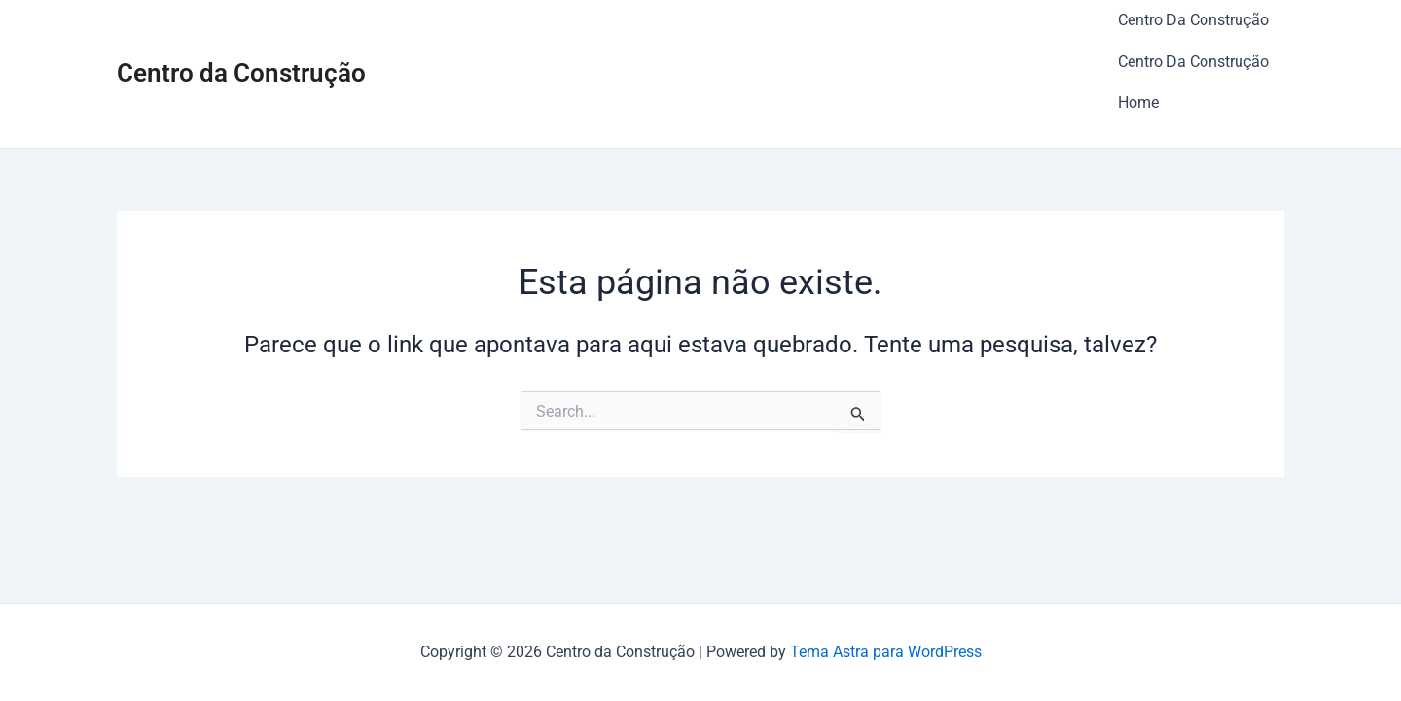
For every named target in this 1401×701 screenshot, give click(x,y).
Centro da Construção (241, 49)
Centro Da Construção (1193, 12)
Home (1138, 64)
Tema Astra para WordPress (886, 652)
